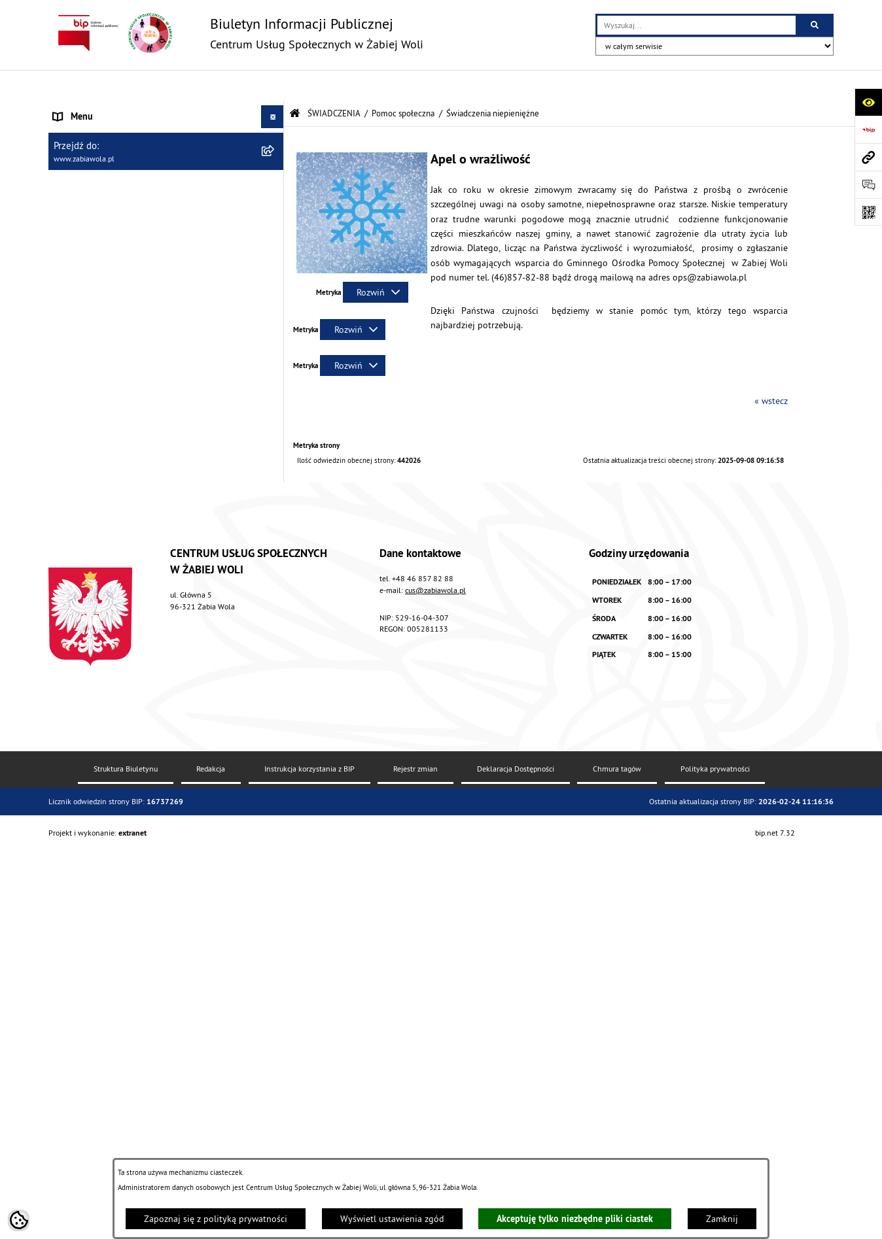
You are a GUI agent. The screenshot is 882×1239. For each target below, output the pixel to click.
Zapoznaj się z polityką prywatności (215, 1219)
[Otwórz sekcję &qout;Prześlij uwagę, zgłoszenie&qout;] (868, 184)
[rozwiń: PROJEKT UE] (274, 1144)
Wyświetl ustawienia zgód (392, 1219)
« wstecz (771, 370)
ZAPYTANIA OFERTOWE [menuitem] (99, 154)
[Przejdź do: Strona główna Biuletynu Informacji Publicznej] (294, 83)
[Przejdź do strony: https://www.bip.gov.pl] (868, 129)
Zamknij (722, 1219)
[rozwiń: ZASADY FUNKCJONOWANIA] (274, 177)
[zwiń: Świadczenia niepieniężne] (274, 325)
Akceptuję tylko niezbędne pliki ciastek (575, 1219)
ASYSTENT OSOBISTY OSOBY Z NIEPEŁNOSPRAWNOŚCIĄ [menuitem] (114, 1114)
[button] (361, 239)
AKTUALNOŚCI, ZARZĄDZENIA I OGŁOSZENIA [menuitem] (141, 108)
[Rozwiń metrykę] (375, 261)
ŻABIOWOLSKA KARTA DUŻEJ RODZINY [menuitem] (129, 1085)
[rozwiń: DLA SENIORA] (274, 1062)
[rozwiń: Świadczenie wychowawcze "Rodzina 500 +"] (274, 558)
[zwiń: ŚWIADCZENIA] (274, 200)
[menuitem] (166, 231)
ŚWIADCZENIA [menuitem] (81, 200)
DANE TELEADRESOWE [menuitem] (98, 131)
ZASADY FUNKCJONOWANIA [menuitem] (107, 177)
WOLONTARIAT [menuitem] (82, 1039)
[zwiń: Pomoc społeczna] (274, 231)
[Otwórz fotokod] (868, 212)
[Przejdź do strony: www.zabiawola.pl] (868, 157)
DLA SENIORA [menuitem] (79, 1062)
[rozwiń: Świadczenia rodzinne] (274, 527)
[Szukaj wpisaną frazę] (816, 25)
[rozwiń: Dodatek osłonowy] (274, 823)
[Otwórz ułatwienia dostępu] (868, 102)
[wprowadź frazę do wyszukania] (696, 25)
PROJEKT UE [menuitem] (77, 1144)
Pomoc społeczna (403, 82)
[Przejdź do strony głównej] (235, 33)
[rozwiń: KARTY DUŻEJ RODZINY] (274, 356)
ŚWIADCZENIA (334, 82)
